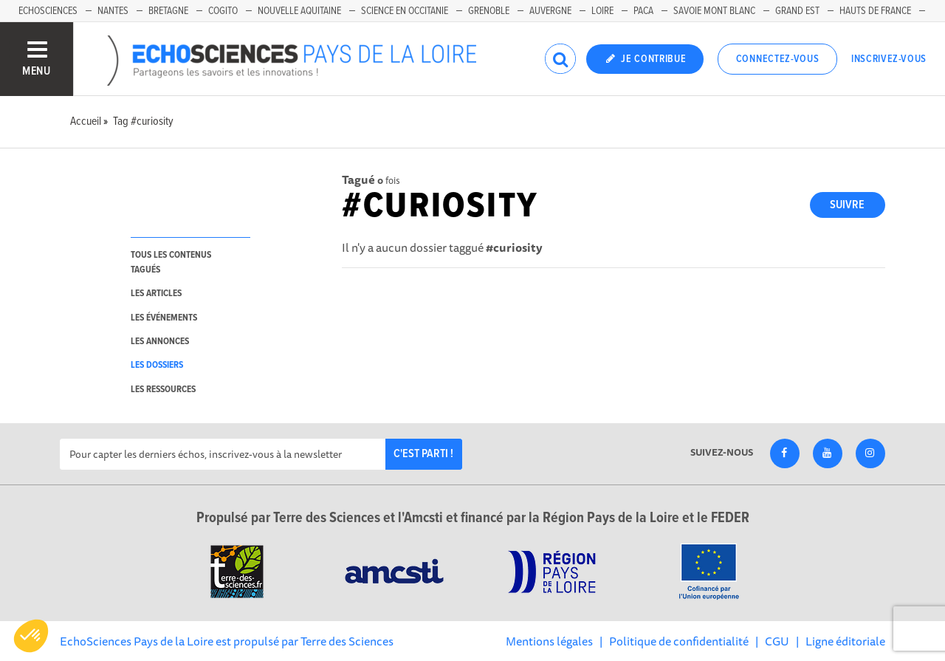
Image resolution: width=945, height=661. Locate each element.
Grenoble (488, 11)
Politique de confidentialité (679, 641)
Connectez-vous (777, 59)
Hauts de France (875, 11)
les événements (164, 318)
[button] (31, 636)
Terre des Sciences (347, 641)
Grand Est (797, 11)
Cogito (223, 11)
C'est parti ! (423, 454)
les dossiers (157, 365)
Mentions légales (549, 641)
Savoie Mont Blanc (714, 11)
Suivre (847, 205)
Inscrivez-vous (889, 59)
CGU (777, 641)
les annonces (160, 341)
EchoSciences (48, 11)
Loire (602, 11)
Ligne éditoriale (845, 641)
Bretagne (168, 11)
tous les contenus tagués (171, 262)
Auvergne (550, 11)
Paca (643, 11)
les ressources (163, 389)
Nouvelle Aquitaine (299, 11)
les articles (156, 293)
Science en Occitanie (404, 11)
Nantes (112, 11)
